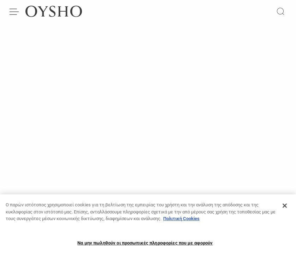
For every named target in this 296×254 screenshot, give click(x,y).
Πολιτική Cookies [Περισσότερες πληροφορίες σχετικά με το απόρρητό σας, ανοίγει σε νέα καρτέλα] (181, 220)
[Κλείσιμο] (284, 208)
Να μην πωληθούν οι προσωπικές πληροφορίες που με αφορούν (145, 244)
